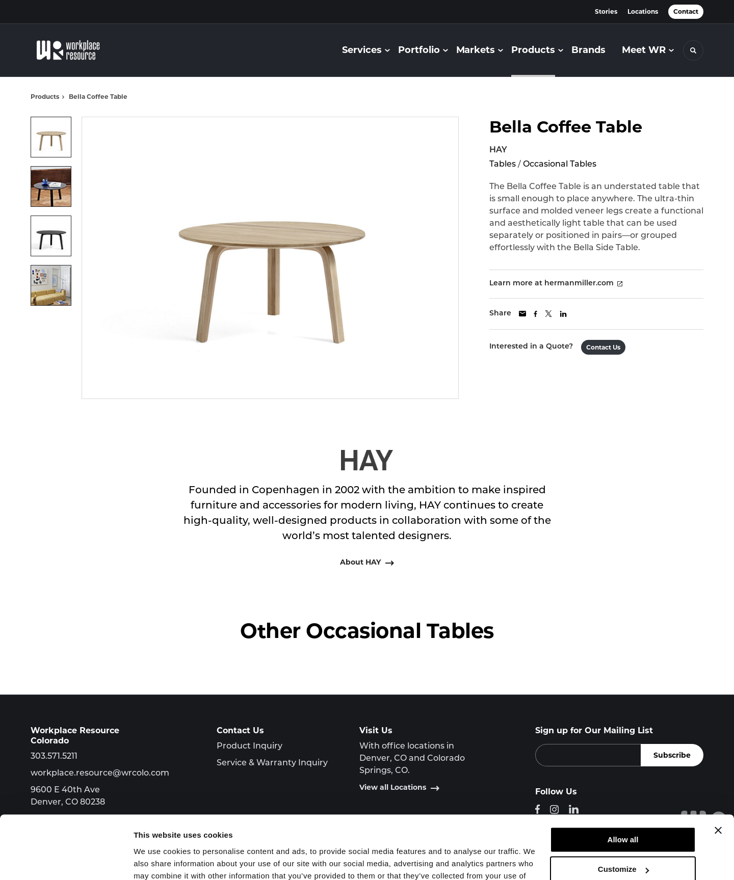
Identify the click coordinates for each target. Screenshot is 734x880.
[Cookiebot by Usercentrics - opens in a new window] (66, 860)
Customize (623, 813)
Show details (157, 860)
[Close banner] (718, 774)
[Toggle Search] (693, 50)
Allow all (623, 783)
